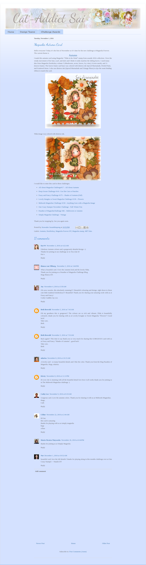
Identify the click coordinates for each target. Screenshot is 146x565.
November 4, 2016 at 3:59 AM (55, 286)
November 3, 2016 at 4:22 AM (58, 246)
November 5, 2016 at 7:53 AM (63, 335)
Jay (42, 286)
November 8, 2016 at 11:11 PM (57, 376)
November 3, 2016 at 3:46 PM (68, 266)
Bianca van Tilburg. (48, 266)
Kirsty (43, 376)
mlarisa (44, 358)
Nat (42, 455)
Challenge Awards (50, 32)
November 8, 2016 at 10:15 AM (58, 358)
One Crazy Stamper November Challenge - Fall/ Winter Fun (60, 207)
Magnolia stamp (78, 231)
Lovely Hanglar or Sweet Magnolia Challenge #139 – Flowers (61, 199)
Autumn (73, 55)
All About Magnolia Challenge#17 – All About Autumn (59, 187)
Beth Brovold (46, 309)
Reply (43, 258)
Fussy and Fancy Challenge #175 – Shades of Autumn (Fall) (60, 195)
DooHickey (51, 231)
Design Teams (27, 32)
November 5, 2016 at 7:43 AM (63, 309)
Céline (43, 415)
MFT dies (88, 231)
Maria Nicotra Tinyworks (51, 440)
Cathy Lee (45, 394)
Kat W (43, 246)
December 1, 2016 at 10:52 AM (55, 455)
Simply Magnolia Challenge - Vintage (52, 215)
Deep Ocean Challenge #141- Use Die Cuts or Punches (59, 191)
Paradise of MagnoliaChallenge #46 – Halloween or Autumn (60, 211)
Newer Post (40, 543)
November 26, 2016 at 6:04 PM (72, 440)
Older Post (106, 543)
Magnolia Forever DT (63, 231)
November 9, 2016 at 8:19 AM (60, 394)
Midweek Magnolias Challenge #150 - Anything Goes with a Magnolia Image (67, 203)
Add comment (40, 471)
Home (11, 32)
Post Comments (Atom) (78, 552)
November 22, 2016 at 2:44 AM (57, 415)
